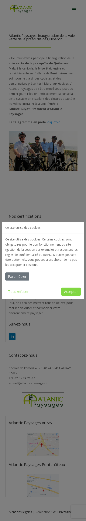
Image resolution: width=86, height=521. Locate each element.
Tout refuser (18, 291)
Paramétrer (17, 276)
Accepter (71, 291)
